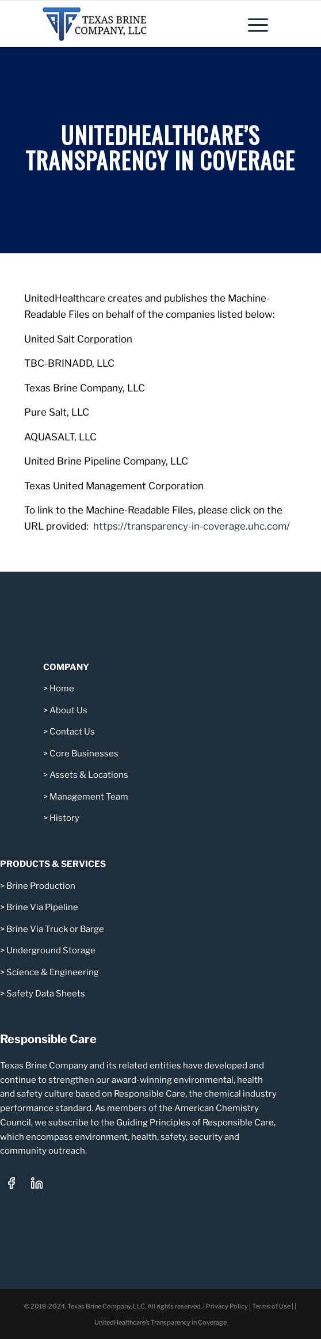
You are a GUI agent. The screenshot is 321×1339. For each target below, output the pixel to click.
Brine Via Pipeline (42, 907)
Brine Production (40, 886)
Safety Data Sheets (45, 993)
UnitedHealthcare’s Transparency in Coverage (160, 1322)
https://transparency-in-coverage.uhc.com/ (191, 526)
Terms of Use (271, 1306)
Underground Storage (50, 950)
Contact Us (72, 731)
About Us (68, 710)
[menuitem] (252, 24)
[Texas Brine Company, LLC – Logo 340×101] (133, 24)
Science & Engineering (52, 972)
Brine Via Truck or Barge (55, 929)
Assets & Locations (88, 775)
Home (61, 688)
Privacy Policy (227, 1306)
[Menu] (252, 24)
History (64, 818)
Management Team (88, 797)
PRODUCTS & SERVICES (53, 864)
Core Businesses (83, 753)
